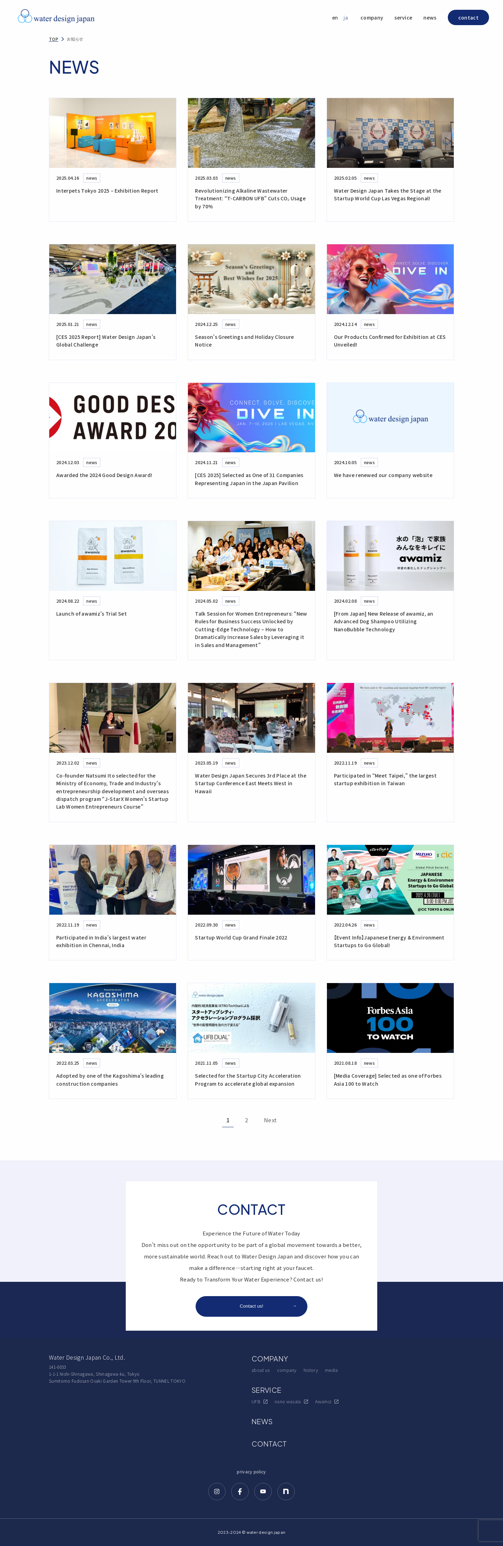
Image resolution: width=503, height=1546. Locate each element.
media (331, 1370)
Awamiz (327, 1401)
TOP (53, 39)
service (403, 17)
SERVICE (266, 1389)
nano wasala (291, 1401)
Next (270, 1120)
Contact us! (268, 1306)
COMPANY (270, 1358)
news (429, 17)
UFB (260, 1401)
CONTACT (269, 1443)
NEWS (262, 1421)
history (311, 1370)
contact (468, 17)
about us (261, 1370)
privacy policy (251, 1471)
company (371, 17)
